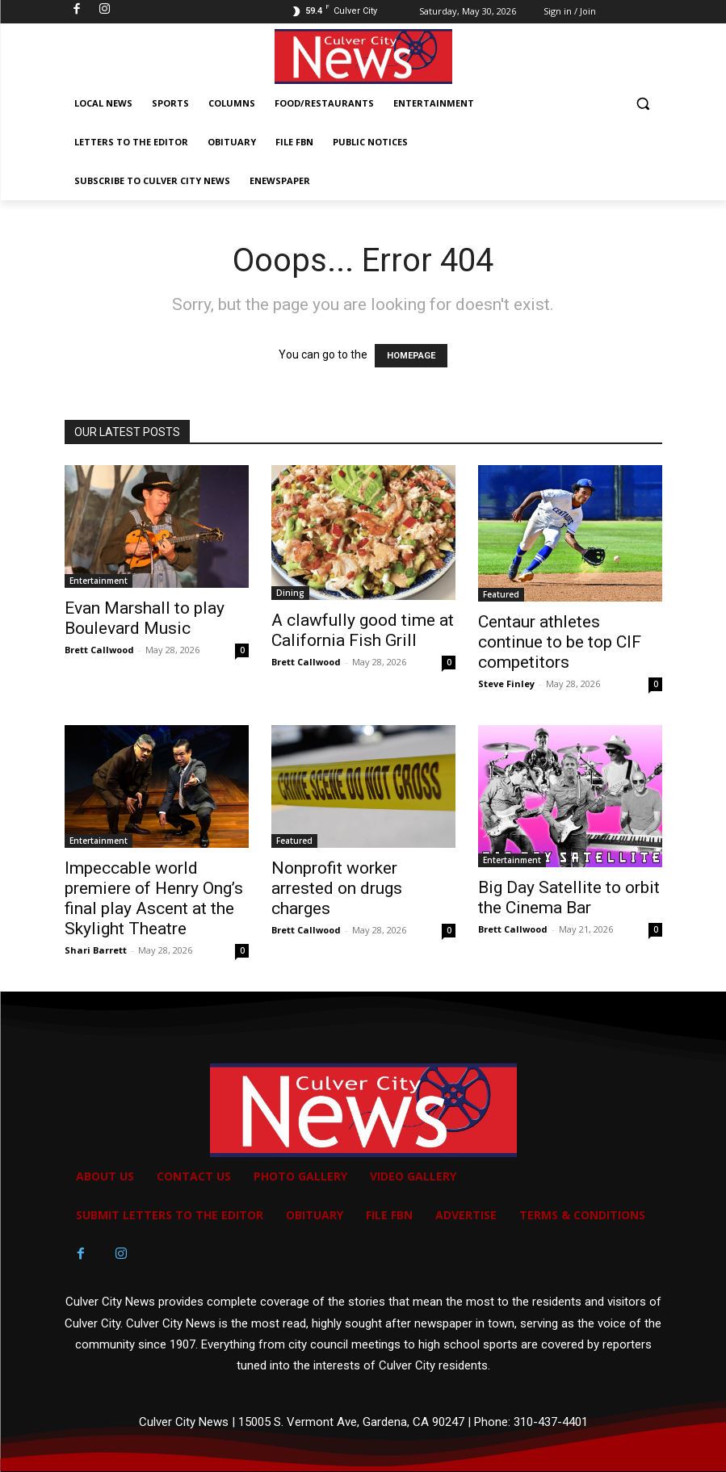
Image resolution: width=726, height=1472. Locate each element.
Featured (501, 594)
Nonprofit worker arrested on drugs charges (336, 888)
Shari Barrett (96, 950)
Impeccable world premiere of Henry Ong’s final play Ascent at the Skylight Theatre (154, 898)
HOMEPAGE (411, 355)
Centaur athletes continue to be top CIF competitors (559, 642)
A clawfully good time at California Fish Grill (362, 630)
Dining (290, 592)
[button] (643, 104)
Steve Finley (506, 683)
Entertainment (98, 580)
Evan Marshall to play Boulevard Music (145, 618)
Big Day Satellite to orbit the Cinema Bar (569, 897)
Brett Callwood (99, 650)
